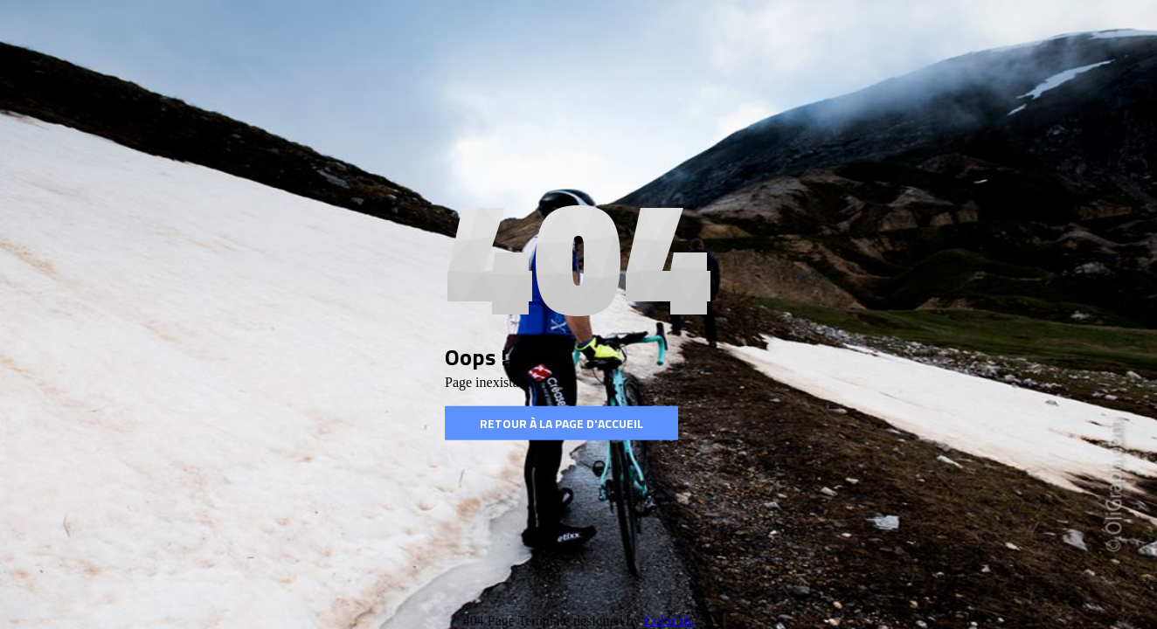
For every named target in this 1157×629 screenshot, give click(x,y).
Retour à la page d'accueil (561, 423)
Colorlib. (669, 620)
